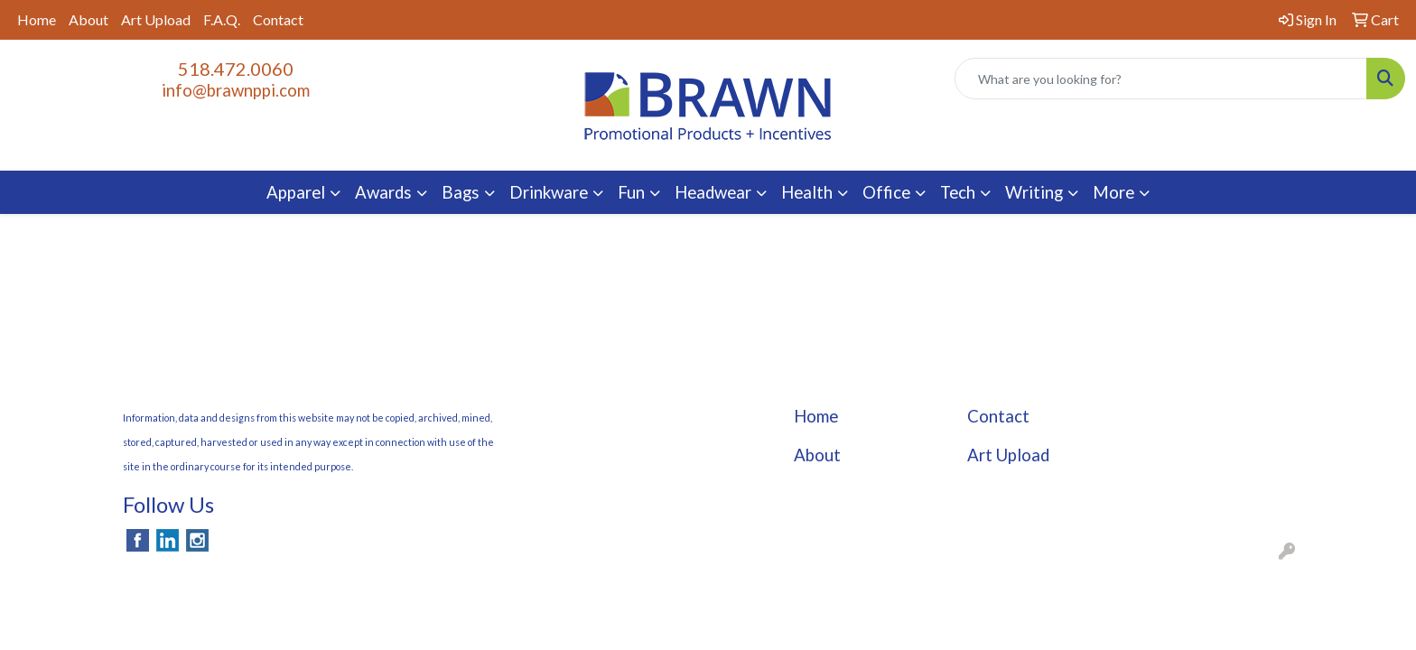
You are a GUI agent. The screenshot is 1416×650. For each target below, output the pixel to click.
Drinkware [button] (548, 192)
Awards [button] (383, 192)
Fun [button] (631, 192)
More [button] (1113, 192)
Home (36, 19)
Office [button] (886, 192)
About (88, 19)
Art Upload (156, 19)
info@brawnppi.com (236, 90)
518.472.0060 (235, 68)
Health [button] (807, 192)
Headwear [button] (713, 192)
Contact (278, 19)
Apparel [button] (295, 192)
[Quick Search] (1161, 78)
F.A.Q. (221, 19)
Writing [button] (1034, 192)
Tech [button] (957, 192)
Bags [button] (461, 192)
